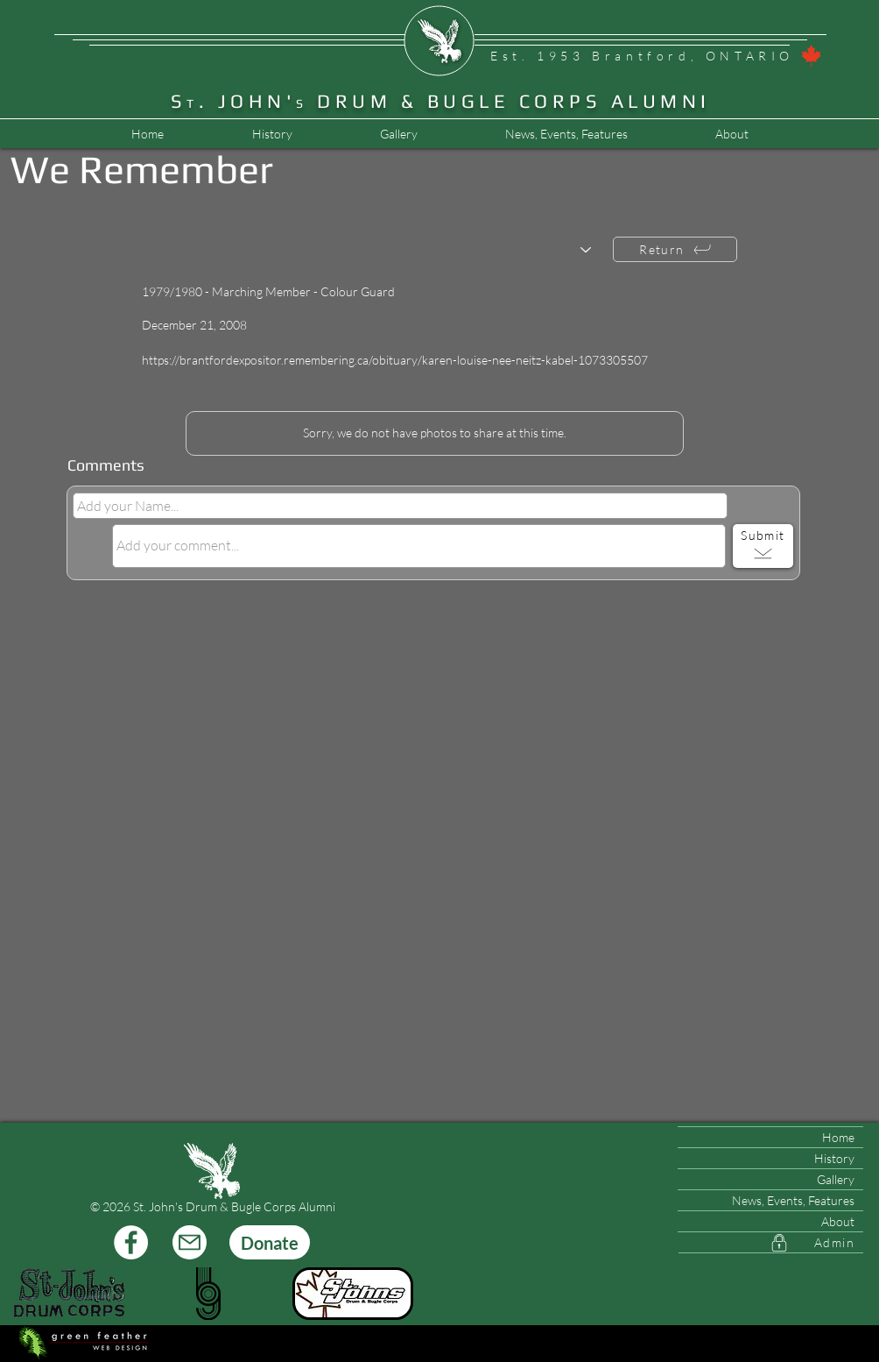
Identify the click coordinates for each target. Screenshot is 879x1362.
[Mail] (189, 1242)
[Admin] (771, 1242)
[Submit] (763, 546)
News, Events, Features (793, 1200)
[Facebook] (131, 1242)
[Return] (675, 249)
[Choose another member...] (375, 250)
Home (838, 1137)
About (837, 1221)
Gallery (835, 1179)
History (834, 1158)
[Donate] (269, 1242)
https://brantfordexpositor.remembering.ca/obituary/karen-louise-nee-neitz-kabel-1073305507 (395, 359)
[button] (566, 134)
